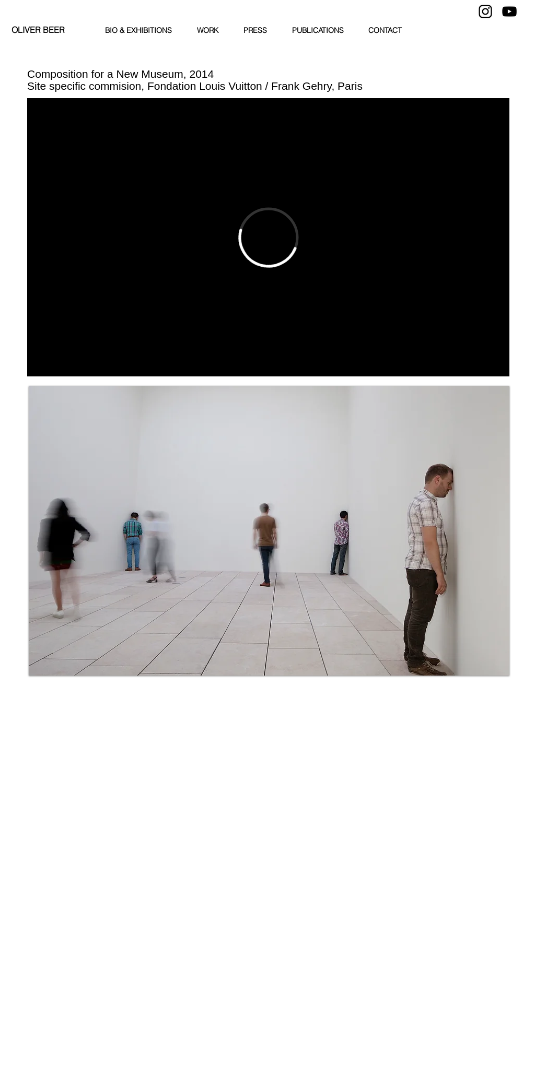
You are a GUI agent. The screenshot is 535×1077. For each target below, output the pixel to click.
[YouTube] (509, 11)
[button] (269, 531)
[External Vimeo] (268, 237)
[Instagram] (485, 11)
